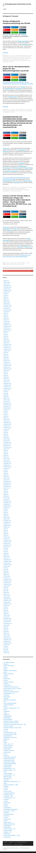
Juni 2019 (6, 373)
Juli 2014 (6, 470)
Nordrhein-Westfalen (9, 750)
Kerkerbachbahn (8, 716)
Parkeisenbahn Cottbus (9, 758)
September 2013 (7, 486)
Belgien (5, 669)
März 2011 (6, 535)
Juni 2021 (6, 334)
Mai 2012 (6, 512)
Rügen (5, 783)
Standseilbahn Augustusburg (10, 809)
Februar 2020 (7, 360)
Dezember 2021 (7, 324)
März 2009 (6, 574)
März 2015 (6, 457)
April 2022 (6, 318)
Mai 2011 (6, 532)
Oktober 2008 (7, 582)
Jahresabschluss (28, 58)
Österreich (6, 755)
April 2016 (6, 435)
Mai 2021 (6, 336)
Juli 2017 (6, 411)
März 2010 (6, 554)
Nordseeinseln (7, 752)
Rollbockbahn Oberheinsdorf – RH (12, 781)
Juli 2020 (6, 352)
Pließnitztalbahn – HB (9, 768)
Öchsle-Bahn (8, 34)
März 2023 (6, 300)
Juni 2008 (6, 589)
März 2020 (6, 359)
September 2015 (7, 447)
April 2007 (6, 612)
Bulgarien (6, 683)
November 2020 (7, 346)
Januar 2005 (7, 652)
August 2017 (7, 409)
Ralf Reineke (6, 55)
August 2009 (7, 566)
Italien (5, 713)
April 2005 (6, 651)
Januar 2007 (6, 616)
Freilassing (5, 110)
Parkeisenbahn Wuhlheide (10, 763)
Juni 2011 (6, 530)
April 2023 (6, 298)
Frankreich (6, 695)
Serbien (6, 804)
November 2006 (7, 620)
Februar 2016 (7, 439)
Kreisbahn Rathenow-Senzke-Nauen (12, 727)
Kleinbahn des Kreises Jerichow (11, 722)
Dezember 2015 (7, 442)
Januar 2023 (6, 303)
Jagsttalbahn (7, 714)
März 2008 (6, 594)
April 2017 (6, 416)
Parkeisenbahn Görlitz (9, 760)
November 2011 (7, 522)
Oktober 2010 (7, 543)
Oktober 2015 (7, 445)
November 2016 (7, 424)
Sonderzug (21, 163)
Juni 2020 (6, 354)
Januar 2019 (6, 381)
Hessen (5, 706)
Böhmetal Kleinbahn (9, 673)
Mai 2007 (6, 610)
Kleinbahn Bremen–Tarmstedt (11, 721)
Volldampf (23, 34)
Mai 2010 (6, 551)
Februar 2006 (7, 634)
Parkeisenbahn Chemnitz (10, 757)
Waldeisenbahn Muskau (9, 824)
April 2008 (6, 592)
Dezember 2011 (7, 520)
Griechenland (7, 696)
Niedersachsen (7, 748)
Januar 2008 (7, 597)
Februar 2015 (7, 458)
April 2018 (6, 396)
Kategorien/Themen (8, 844)
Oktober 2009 (7, 563)
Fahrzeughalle (28, 56)
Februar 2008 (7, 595)
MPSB (5, 742)
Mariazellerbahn (8, 735)
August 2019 (7, 370)
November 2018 (7, 385)
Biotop (23, 56)
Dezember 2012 (7, 501)
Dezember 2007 (7, 599)
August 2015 (7, 448)
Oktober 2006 (7, 621)
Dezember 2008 (7, 579)
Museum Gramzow (8, 745)
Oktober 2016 (7, 425)
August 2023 (7, 292)
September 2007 (8, 603)
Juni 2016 (6, 432)
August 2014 (7, 468)
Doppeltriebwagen (27, 181)
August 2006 (7, 625)
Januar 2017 (6, 421)
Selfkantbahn (7, 802)
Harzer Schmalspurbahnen (10, 703)
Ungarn (5, 820)
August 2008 (7, 585)
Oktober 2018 (7, 386)
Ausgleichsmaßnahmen (17, 56)
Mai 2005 (6, 649)
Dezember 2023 (7, 285)
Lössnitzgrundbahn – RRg (10, 732)
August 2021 (7, 331)
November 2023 (7, 287)
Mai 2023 (6, 297)
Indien (5, 709)
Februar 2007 (7, 615)
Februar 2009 (7, 576)
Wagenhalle (22, 166)
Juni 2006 (6, 628)
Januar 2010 (6, 558)
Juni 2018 (6, 393)
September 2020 (8, 349)
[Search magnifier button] (32, 271)
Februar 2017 (7, 419)
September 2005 (8, 643)
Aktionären (25, 44)
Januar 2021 (6, 342)
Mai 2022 (6, 316)
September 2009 (8, 564)
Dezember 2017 (7, 403)
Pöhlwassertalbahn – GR (9, 770)
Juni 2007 (6, 608)
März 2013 (6, 496)
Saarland (6, 788)
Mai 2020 (6, 355)
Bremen (6, 680)
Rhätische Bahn (7, 776)
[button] (6, 27)
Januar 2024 (7, 284)
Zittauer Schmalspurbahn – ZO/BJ (12, 835)
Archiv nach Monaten (19, 844)
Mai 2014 (6, 473)
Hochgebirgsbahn (22, 150)
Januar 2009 (7, 577)
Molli (5, 740)
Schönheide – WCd (8, 796)
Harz (5, 701)
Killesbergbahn (7, 717)
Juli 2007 (6, 607)
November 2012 (7, 502)
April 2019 (6, 377)
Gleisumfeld (9, 58)
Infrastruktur (22, 58)
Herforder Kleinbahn (9, 704)
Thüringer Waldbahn (9, 814)
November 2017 (7, 404)
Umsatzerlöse (18, 60)
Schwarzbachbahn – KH (9, 797)
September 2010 (7, 545)
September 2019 (7, 368)
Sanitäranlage (12, 60)
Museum (13, 110)
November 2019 (7, 365)
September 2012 (7, 505)
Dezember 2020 (7, 344)
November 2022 (7, 306)
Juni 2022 (6, 315)
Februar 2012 (7, 517)
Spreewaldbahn (7, 807)
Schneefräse (17, 182)
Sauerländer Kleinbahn (9, 793)
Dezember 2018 (7, 383)
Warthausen (28, 60)
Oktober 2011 (7, 523)
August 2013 (7, 488)
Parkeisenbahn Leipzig (9, 762)
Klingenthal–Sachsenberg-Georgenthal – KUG (15, 724)
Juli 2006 (6, 626)
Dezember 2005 (7, 638)
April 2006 (6, 631)
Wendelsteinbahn (9, 88)
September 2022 (8, 310)
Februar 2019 (7, 380)
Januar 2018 (6, 401)
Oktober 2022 (7, 308)
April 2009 (6, 572)
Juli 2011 (6, 528)
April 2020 (6, 357)
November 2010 (7, 541)
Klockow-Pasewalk (8, 726)
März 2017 (6, 417)
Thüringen (6, 812)
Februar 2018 (7, 399)
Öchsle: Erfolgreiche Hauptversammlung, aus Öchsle (16, 22)
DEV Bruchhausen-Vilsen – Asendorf (12, 688)
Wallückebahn (7, 827)
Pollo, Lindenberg (8, 773)
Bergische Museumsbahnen (10, 670)
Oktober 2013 (7, 484)
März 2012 (6, 515)
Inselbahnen (7, 711)
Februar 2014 (7, 478)
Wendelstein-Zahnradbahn (11, 171)
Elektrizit (12, 188)
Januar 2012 (6, 519)
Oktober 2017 (7, 406)
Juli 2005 (6, 646)
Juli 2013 (6, 489)
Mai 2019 (6, 375)
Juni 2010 (6, 550)
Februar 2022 (7, 321)
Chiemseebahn (7, 685)
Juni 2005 (6, 647)
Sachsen (6, 789)
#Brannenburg (6, 148)
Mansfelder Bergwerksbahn (10, 734)
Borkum (6, 675)
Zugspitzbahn (7, 837)
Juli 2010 (6, 548)
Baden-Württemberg (19, 55)
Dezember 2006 (7, 618)
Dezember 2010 (7, 540)
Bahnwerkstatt (6, 167)
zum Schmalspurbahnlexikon (20, 842)
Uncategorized (7, 819)
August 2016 (7, 429)
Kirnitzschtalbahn (8, 719)
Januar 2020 (7, 362)
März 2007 (6, 613)
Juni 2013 (6, 491)
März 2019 (6, 378)
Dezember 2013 (7, 481)
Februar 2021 (7, 341)
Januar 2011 (6, 538)
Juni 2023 (6, 295)
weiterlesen (5, 52)
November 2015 (7, 443)
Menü (4, 9)
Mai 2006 (6, 630)
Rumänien (6, 786)
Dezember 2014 (7, 461)
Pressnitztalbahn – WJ (9, 775)
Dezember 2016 (7, 422)
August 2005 (7, 644)
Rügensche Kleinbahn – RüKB (11, 784)
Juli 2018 (6, 391)
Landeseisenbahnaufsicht (8, 59)
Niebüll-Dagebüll (8, 747)
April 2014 (6, 474)
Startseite (5, 842)
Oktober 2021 (7, 328)
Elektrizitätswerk (17, 167)
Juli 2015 (6, 450)
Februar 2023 (7, 301)
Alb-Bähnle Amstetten (9, 662)
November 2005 (7, 639)
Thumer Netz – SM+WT (9, 810)
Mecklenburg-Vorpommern (10, 737)
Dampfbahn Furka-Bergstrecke (11, 686)
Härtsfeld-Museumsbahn (10, 700)
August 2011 (6, 527)
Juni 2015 (6, 452)
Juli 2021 (6, 332)
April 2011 (6, 533)
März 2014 (6, 476)
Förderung (10, 230)
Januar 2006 (7, 636)
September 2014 (7, 466)
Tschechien (6, 815)
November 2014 (7, 463)
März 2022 (6, 319)
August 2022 (7, 311)
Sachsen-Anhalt (8, 791)
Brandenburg (7, 678)
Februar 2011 (7, 536)
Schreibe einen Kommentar (8, 61)
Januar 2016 (6, 440)
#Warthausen (6, 227)
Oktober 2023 (7, 288)
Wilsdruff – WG (7, 832)
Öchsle (25, 55)
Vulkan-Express (7, 822)
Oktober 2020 (7, 347)
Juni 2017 (6, 412)
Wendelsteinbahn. (28, 167)
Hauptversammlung (22, 41)
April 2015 (6, 455)
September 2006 (8, 623)
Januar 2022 (7, 323)
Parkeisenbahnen (8, 765)
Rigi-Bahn (6, 779)
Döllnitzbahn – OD (8, 690)
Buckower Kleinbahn (9, 682)
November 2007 (7, 600)
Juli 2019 (6, 372)
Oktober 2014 (7, 465)
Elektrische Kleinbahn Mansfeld (11, 691)
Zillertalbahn (7, 833)
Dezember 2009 (7, 559)
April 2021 (6, 337)
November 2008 (7, 581)
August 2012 (7, 507)
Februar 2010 (7, 556)
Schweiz (16, 110)
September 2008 (8, 584)
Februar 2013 (7, 497)
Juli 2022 (6, 313)
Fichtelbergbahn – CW (9, 693)
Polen (5, 771)
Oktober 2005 (7, 641)
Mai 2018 (6, 394)
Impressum (11, 842)
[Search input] (17, 271)
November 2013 (7, 483)
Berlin (5, 672)
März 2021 (6, 339)
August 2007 (7, 605)
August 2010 (7, 546)
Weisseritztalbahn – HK (9, 828)
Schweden (6, 799)
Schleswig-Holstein (8, 794)
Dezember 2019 (7, 363)
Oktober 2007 (7, 602)
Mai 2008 (6, 590)
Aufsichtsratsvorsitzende (7, 56)
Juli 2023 (6, 293)
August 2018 (7, 390)
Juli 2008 (6, 587)
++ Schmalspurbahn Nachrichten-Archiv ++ (11, 848)
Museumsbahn (21, 59)
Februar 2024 (7, 282)
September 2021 (7, 329)
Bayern (17, 109)
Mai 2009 (6, 571)
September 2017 (7, 408)
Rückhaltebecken (6, 60)
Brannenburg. (19, 88)
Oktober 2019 (7, 367)
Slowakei (6, 806)
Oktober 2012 (7, 504)
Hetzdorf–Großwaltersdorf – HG (11, 708)
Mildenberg (6, 739)
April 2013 (6, 494)
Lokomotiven (15, 59)
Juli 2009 (6, 567)
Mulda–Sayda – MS (8, 744)
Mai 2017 (6, 414)
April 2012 (6, 514)
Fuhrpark (4, 58)
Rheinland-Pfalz (8, 778)
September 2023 (8, 290)
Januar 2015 (6, 460)
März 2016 (6, 437)
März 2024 (6, 280)
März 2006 (6, 633)
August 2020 (7, 350)
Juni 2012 (6, 510)
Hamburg (6, 698)
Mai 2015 (6, 453)
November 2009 (7, 561)
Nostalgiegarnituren (8, 181)
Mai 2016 (6, 434)
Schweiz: (23, 87)
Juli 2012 (6, 509)
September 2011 (7, 525)
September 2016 (7, 427)
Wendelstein (6, 151)
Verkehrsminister (13, 96)
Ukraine (6, 817)
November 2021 (7, 326)
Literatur (6, 731)
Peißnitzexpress (7, 766)
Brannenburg (29, 109)
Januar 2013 (6, 499)
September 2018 (7, 388)
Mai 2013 (6, 492)
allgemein (6, 664)
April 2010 (6, 553)
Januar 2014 (6, 479)
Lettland (6, 729)
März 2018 (6, 398)
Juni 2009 (6, 569)
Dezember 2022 (7, 305)
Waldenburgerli (7, 825)
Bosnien (6, 677)
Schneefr (12, 189)
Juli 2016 (6, 430)
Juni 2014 (6, 471)
